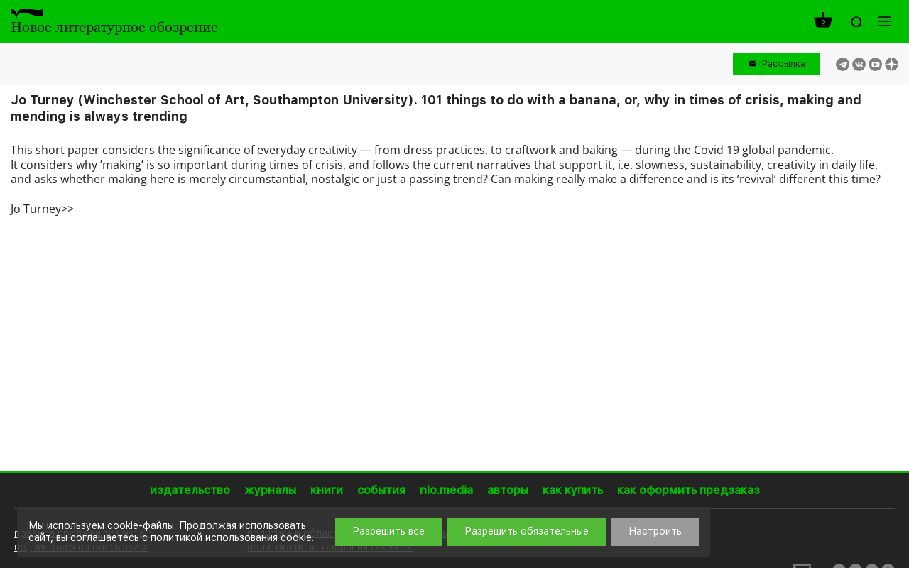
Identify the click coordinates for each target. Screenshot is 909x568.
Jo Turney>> (42, 209)
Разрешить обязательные (526, 531)
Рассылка (783, 63)
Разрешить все (388, 531)
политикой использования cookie (231, 537)
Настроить (655, 531)
